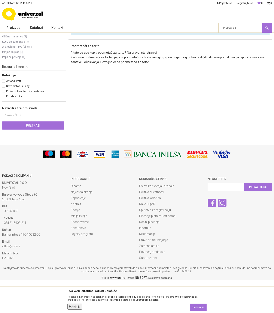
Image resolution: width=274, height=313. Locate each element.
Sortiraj (178, 42)
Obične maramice (14, 69)
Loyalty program (82, 266)
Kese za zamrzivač (15, 74)
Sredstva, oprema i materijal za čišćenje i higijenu (60, 35)
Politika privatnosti (151, 224)
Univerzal (7, 35)
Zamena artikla (149, 278)
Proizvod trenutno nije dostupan (25, 124)
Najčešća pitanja (81, 224)
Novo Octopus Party (18, 118)
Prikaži (220, 42)
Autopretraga (160, 42)
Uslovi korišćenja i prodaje (156, 218)
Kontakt (76, 236)
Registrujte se (245, 3)
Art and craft (13, 113)
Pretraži (33, 158)
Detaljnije (74, 306)
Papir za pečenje (13, 89)
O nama (76, 218)
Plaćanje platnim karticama (157, 248)
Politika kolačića (150, 230)
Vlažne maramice (14, 64)
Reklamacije (147, 266)
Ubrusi (7, 53)
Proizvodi (21, 35)
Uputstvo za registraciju (155, 242)
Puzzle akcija (14, 129)
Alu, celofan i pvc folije (17, 79)
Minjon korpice (12, 84)
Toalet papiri (11, 59)
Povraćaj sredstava (152, 284)
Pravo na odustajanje (153, 272)
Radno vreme (80, 254)
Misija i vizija (79, 248)
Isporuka (145, 260)
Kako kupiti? (147, 236)
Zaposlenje (78, 230)
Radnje (75, 242)
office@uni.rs (11, 279)
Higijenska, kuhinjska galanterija (111, 35)
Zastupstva (78, 260)
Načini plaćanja (149, 254)
